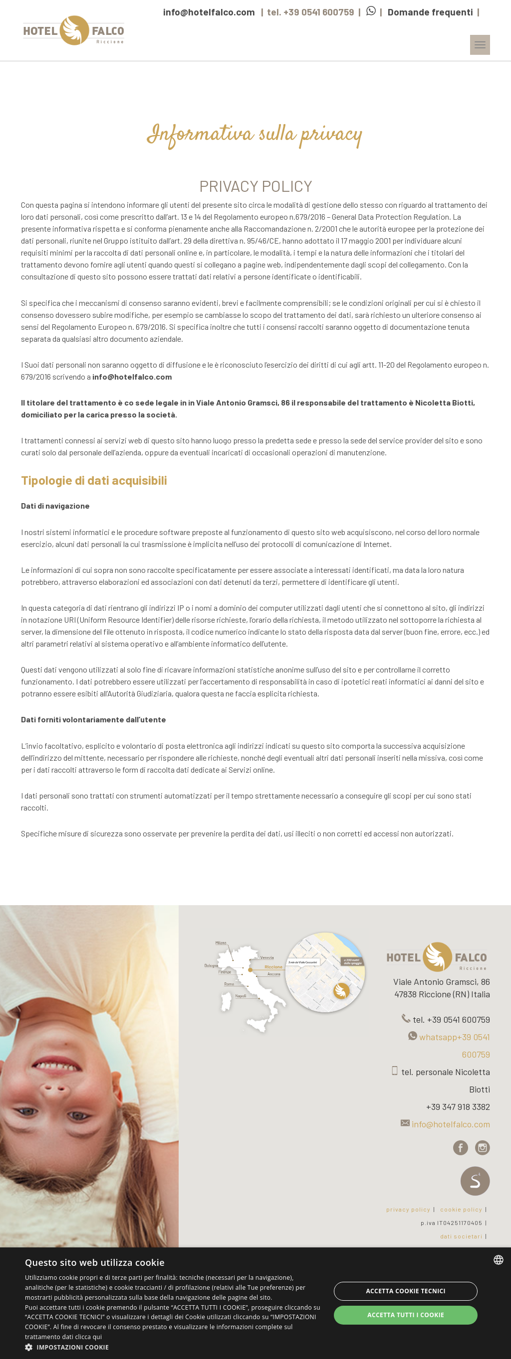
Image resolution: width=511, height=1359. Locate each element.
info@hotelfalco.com (209, 11)
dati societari (461, 1235)
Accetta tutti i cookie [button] (405, 1315)
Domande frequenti (430, 11)
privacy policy (408, 1209)
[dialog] (255, 1303)
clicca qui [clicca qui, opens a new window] (88, 1337)
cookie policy (461, 1209)
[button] (173, 1347)
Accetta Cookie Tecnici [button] (406, 1291)
